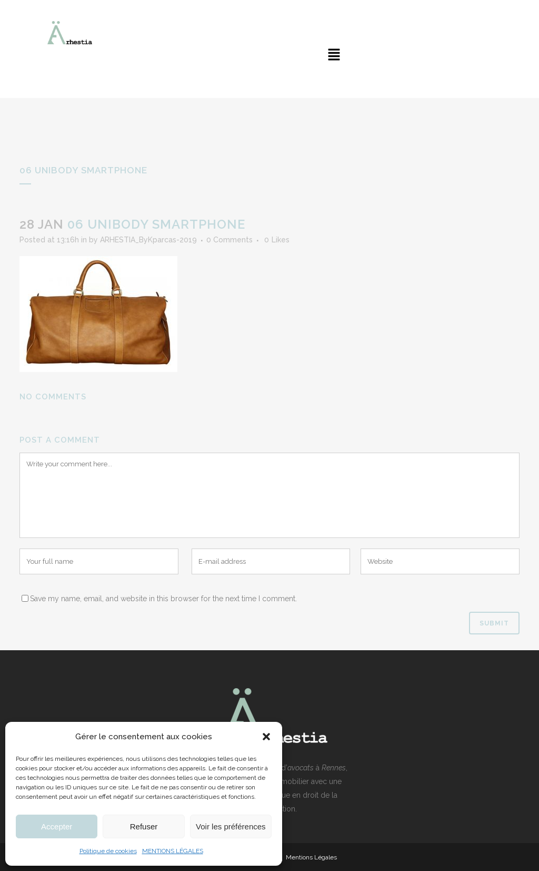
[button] (266, 736)
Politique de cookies (108, 851)
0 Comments (229, 240)
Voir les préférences (231, 826)
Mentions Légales (311, 857)
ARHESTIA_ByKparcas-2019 (148, 240)
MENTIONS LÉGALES (172, 851)
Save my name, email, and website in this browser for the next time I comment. (163, 598)
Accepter (56, 826)
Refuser (144, 826)
